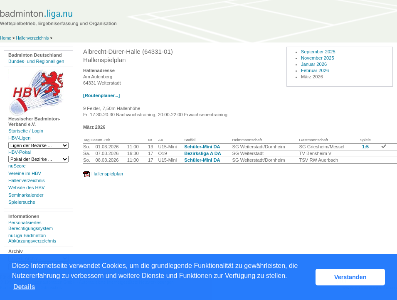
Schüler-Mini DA (202, 146)
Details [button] (24, 286)
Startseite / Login (25, 130)
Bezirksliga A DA (202, 153)
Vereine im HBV (24, 173)
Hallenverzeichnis (32, 38)
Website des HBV (26, 187)
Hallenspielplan (107, 173)
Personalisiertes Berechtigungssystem (30, 225)
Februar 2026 (315, 70)
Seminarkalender (26, 195)
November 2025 (317, 57)
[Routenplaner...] (101, 95)
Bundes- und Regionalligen (36, 61)
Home (5, 38)
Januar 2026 (314, 64)
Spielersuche (21, 202)
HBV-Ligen (19, 137)
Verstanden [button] (350, 277)
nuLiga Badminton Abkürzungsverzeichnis (32, 238)
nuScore (17, 165)
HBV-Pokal (19, 152)
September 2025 (318, 51)
